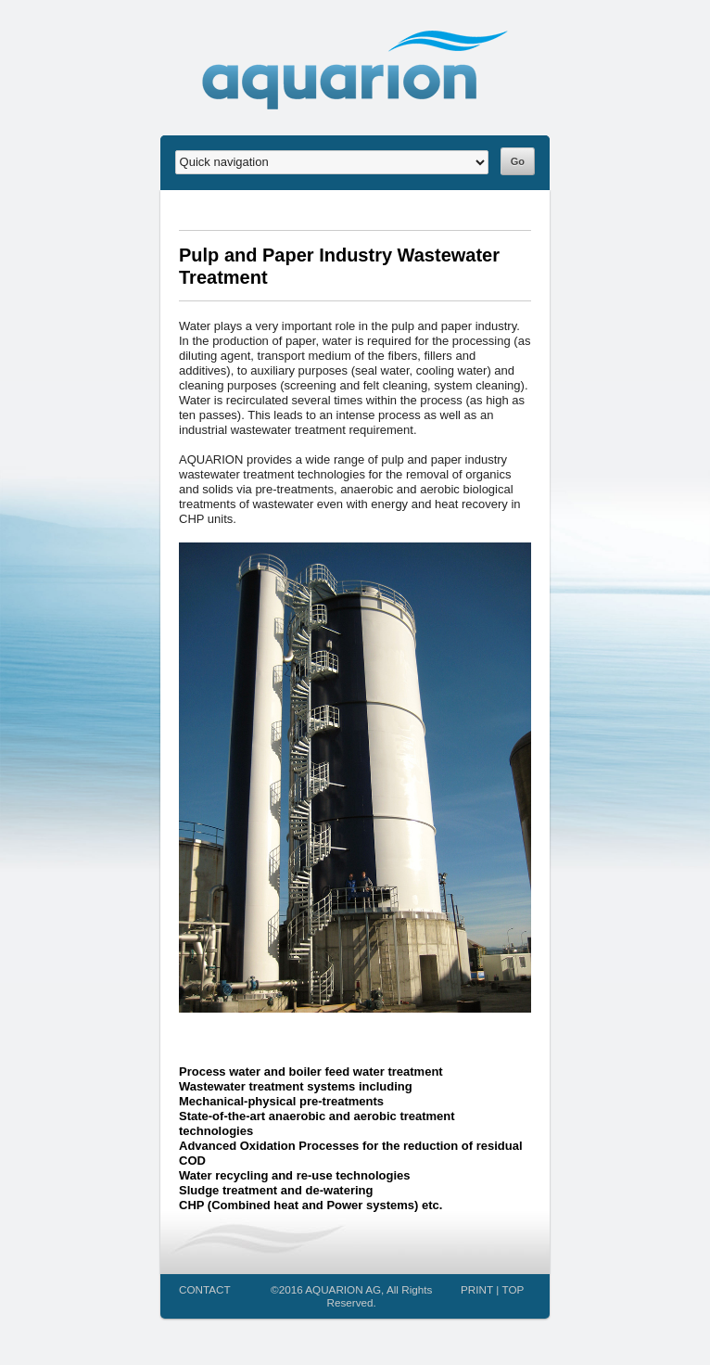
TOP (513, 1289)
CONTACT (205, 1289)
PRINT (477, 1289)
